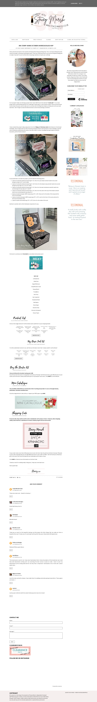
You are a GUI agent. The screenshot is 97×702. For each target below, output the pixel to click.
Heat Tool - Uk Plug (32, 350)
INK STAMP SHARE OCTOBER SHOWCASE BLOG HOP (36, 46)
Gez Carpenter (36, 297)
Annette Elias (36, 307)
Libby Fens (36, 281)
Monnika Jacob (16, 527)
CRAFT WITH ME (59, 39)
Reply (11, 496)
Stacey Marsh (36, 289)
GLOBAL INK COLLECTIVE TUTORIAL (76, 39)
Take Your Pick (53, 350)
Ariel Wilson (15, 555)
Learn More (74, 3)
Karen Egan (36, 305)
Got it (80, 3)
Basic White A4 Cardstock (36, 330)
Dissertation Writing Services (50, 534)
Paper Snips (46, 350)
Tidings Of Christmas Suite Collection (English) (20, 327)
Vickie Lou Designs (17, 542)
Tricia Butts (25, 254)
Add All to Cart (36, 335)
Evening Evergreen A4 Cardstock (44, 331)
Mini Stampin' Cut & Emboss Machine (26, 351)
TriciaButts (36, 291)
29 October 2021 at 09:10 (17, 575)
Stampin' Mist (46, 353)
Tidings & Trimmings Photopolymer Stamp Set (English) (36, 327)
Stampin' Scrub (39, 353)
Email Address (71, 90)
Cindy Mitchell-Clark (36, 286)
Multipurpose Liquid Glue (19, 354)
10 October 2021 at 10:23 (17, 503)
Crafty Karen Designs (18, 501)
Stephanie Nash (36, 299)
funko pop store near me (35, 593)
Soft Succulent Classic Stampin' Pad (28, 331)
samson (15, 588)
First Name (70, 94)
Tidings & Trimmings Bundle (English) (28, 327)
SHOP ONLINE (25, 39)
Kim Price (36, 294)
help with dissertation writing (17, 561)
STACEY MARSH (71, 692)
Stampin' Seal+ (25, 353)
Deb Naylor (36, 302)
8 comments (59, 477)
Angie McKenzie (36, 284)
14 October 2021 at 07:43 (17, 544)
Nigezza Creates (17, 573)
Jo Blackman (36, 278)
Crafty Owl (50, 102)
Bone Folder (39, 350)
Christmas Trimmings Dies (44, 327)
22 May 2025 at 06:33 (16, 590)
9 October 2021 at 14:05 (17, 490)
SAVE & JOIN (15, 39)
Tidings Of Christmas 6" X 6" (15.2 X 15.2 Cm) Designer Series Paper (52, 327)
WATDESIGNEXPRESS (83, 692)
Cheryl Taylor (36, 313)
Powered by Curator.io (57, 686)
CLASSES (48, 39)
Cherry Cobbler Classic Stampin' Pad (19, 331)
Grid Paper (53, 353)
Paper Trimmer (19, 350)
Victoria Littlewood (36, 310)
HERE (49, 376)
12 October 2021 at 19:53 (17, 516)
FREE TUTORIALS (37, 39)
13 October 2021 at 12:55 (17, 529)
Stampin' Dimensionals (33, 354)
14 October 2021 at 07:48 (17, 557)
